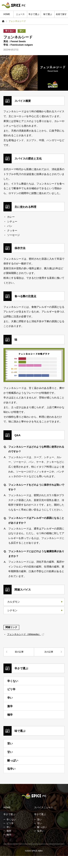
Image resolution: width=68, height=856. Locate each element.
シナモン (12, 610)
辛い (10, 697)
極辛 (10, 714)
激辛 (10, 706)
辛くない (9, 31)
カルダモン (13, 601)
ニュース (20, 14)
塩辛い (11, 768)
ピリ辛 (11, 689)
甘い (21, 31)
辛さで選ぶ (33, 14)
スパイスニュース (43, 807)
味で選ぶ (47, 14)
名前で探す (61, 14)
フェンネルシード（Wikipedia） (24, 634)
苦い (10, 743)
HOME (6, 14)
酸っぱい (12, 760)
